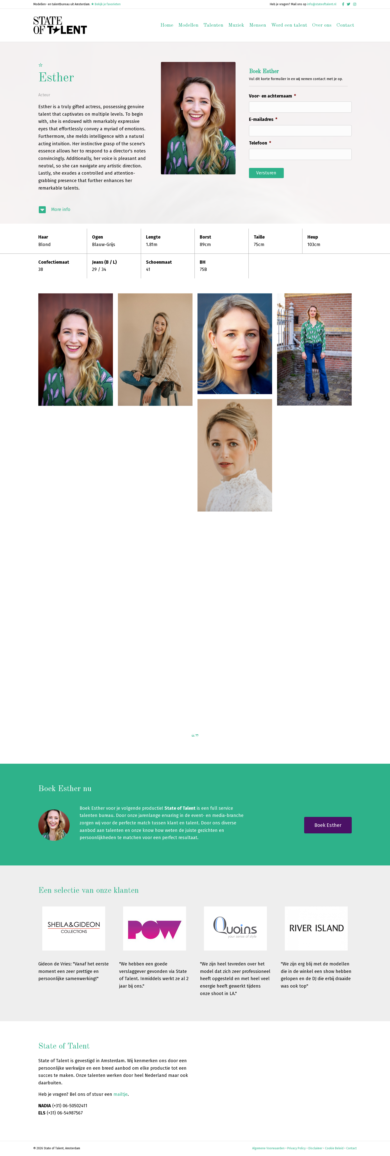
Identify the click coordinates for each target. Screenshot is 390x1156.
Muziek (236, 25)
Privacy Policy (296, 1148)
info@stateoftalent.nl (321, 4)
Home (166, 25)
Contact (345, 25)
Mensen (257, 25)
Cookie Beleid (334, 1148)
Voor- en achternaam (272, 96)
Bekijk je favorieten (106, 4)
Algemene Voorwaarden (268, 1148)
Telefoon (260, 143)
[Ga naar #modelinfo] (92, 210)
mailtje (120, 1094)
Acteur (44, 95)
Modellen (188, 25)
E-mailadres (263, 119)
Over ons (322, 25)
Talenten (213, 25)
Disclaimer (315, 1148)
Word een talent (289, 25)
